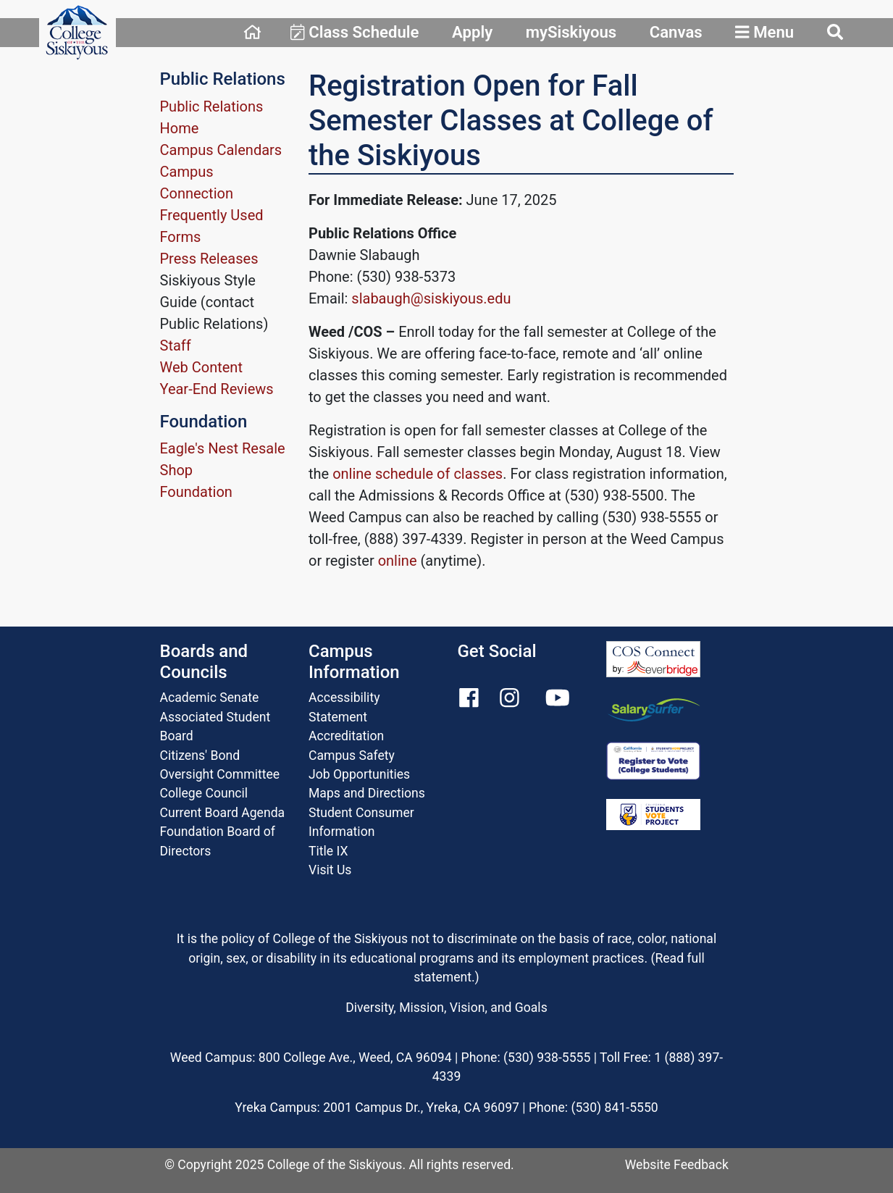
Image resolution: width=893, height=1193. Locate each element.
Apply (472, 31)
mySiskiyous (571, 31)
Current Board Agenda (222, 812)
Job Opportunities (359, 774)
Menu (764, 31)
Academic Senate (209, 697)
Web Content (201, 367)
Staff (175, 345)
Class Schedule (354, 31)
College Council (204, 793)
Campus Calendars (221, 150)
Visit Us (330, 870)
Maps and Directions (367, 793)
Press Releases (209, 258)
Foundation (196, 492)
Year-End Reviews (217, 389)
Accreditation (346, 736)
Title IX (328, 851)
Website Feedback (677, 1165)
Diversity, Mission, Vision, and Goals (446, 1007)
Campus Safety (352, 755)
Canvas (676, 31)
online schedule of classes (417, 473)
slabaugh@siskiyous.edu (431, 298)
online (397, 560)
